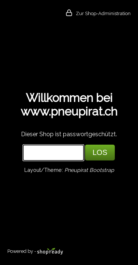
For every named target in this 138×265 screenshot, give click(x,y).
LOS (99, 152)
